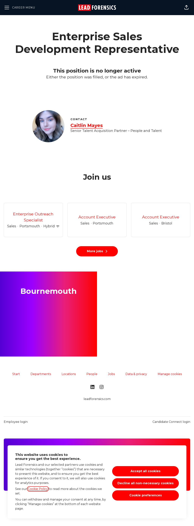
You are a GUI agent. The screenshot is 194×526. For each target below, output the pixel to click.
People (91, 374)
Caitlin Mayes (86, 125)
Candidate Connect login (171, 422)
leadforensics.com (97, 399)
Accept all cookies (145, 471)
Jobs (111, 374)
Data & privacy (136, 374)
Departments (41, 374)
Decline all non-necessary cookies (145, 483)
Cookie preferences (145, 495)
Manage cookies (170, 374)
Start (16, 374)
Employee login (16, 422)
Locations (69, 374)
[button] (186, 7)
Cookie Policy (38, 489)
